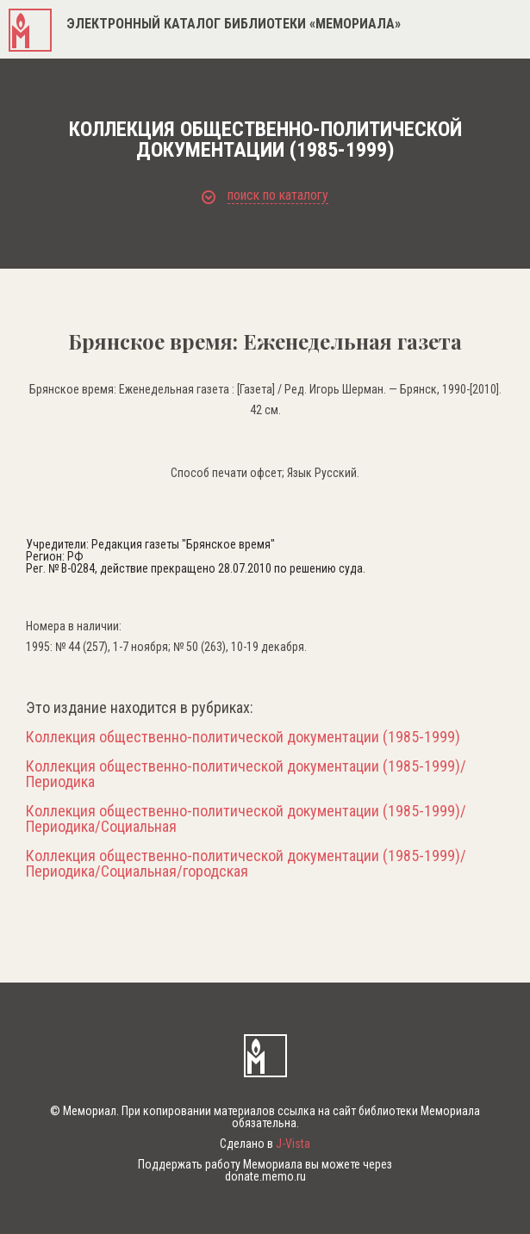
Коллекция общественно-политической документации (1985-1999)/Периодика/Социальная (246, 818)
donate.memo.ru (265, 1176)
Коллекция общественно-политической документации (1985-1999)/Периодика (246, 774)
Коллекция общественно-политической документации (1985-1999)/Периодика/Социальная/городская (246, 863)
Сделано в (265, 1144)
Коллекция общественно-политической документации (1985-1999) (243, 737)
